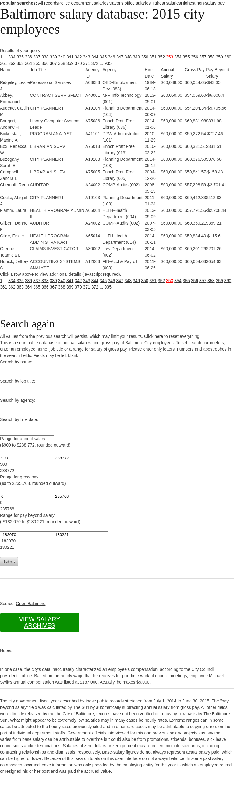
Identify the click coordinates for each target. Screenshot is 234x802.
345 (103, 56)
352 (161, 56)
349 (136, 56)
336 (28, 56)
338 (44, 56)
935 (108, 63)
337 (36, 56)
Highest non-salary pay (203, 3)
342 (78, 56)
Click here (153, 336)
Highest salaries (166, 3)
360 (227, 56)
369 (69, 63)
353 (169, 56)
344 (94, 56)
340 (61, 56)
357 (202, 56)
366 (44, 63)
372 (94, 63)
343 (86, 56)
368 (61, 63)
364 (28, 63)
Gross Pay (194, 69)
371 (86, 63)
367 (53, 63)
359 (219, 56)
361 (3, 63)
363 (20, 63)
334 (11, 56)
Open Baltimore (30, 603)
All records (48, 3)
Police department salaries (83, 3)
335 (20, 56)
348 (128, 56)
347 (119, 56)
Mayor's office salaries (129, 3)
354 (177, 56)
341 (69, 56)
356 (194, 56)
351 (153, 56)
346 (111, 56)
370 (78, 63)
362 (11, 63)
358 (210, 56)
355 (186, 56)
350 (144, 56)
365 (36, 63)
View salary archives (39, 622)
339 (53, 56)
